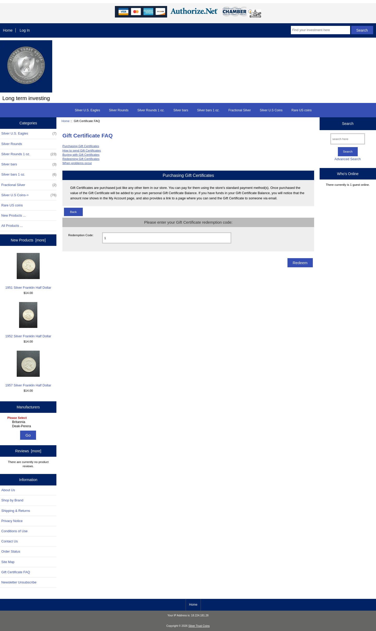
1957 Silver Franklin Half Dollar (28, 369)
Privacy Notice (11, 521)
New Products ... (13, 215)
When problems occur (77, 163)
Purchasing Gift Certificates (80, 146)
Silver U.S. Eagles (87, 110)
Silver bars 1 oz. (208, 110)
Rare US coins (301, 110)
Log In (25, 30)
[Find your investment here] (320, 30)
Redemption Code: (80, 235)
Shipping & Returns (15, 511)
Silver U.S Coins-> (28, 195)
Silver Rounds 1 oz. (150, 110)
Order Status (10, 551)
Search (348, 123)
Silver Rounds (118, 110)
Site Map (7, 562)
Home (8, 30)
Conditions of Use (14, 531)
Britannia (29, 422)
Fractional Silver (239, 110)
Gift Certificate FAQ (15, 572)
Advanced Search (347, 159)
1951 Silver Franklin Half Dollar (28, 271)
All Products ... (12, 226)
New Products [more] (28, 240)
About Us (8, 490)
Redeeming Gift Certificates (80, 158)
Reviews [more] (28, 451)
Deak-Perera (29, 426)
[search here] (347, 138)
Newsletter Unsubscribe (19, 582)
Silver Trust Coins (199, 625)
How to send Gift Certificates (81, 150)
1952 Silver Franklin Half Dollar (28, 320)
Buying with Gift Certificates (80, 154)
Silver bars (180, 110)
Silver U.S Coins (271, 110)
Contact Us (9, 541)
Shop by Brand (12, 500)
